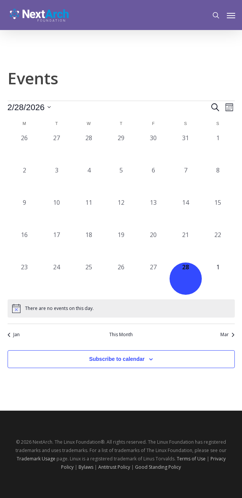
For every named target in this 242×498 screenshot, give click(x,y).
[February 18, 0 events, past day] (89, 246)
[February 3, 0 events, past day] (57, 182)
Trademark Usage (36, 458)
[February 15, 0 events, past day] (218, 214)
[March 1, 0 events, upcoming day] (218, 278)
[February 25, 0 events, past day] (89, 278)
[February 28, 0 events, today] (186, 278)
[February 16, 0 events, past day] (24, 246)
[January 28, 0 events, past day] (89, 149)
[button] (231, 15)
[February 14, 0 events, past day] (186, 214)
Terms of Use (191, 458)
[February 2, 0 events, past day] (24, 182)
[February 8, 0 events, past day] (218, 182)
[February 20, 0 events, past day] (153, 246)
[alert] (121, 308)
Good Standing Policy (158, 467)
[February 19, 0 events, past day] (121, 246)
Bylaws (86, 467)
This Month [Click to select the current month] (121, 335)
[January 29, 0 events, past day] (121, 149)
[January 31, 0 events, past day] (186, 149)
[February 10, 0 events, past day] (57, 214)
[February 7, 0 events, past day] (186, 182)
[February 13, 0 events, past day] (153, 214)
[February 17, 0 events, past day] (57, 246)
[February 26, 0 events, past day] (121, 278)
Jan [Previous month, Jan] (14, 335)
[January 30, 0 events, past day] (153, 149)
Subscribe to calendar (117, 359)
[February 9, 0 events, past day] (24, 214)
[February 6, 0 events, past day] (153, 182)
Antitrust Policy (114, 467)
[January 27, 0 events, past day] (57, 149)
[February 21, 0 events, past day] (186, 246)
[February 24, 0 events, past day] (57, 278)
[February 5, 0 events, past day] (121, 182)
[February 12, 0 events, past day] (121, 214)
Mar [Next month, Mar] (227, 335)
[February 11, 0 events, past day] (89, 214)
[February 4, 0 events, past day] (89, 182)
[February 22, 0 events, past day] (218, 246)
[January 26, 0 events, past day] (24, 149)
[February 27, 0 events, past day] (153, 278)
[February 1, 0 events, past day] (218, 149)
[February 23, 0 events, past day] (24, 278)
